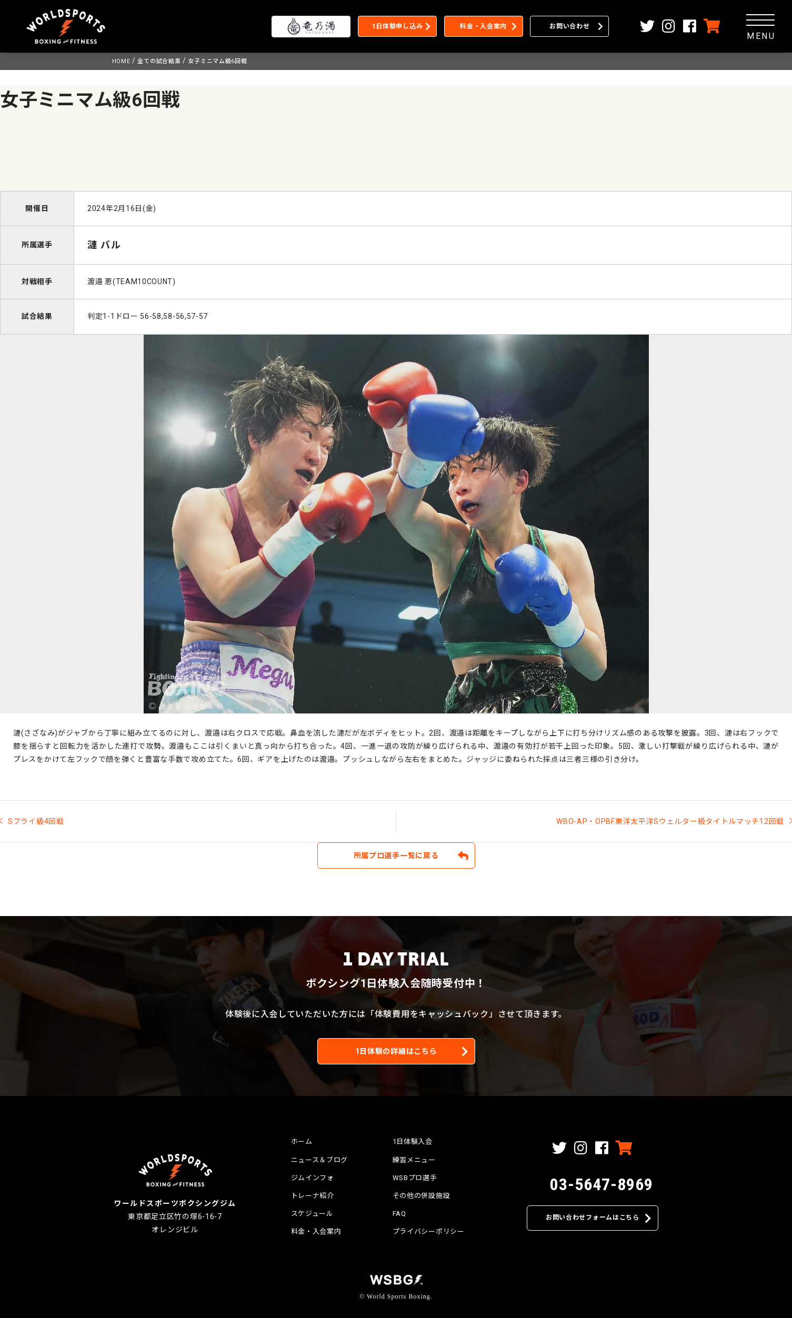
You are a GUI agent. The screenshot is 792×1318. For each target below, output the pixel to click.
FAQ (399, 1214)
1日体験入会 (413, 1141)
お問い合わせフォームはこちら (592, 1217)
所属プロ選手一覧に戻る (396, 855)
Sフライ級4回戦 (36, 821)
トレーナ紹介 (312, 1196)
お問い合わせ (569, 26)
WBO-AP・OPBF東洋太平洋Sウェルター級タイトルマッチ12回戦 (670, 821)
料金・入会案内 (483, 26)
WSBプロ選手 (415, 1178)
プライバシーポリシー (429, 1231)
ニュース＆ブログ (319, 1160)
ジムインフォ (312, 1178)
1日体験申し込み (397, 26)
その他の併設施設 (421, 1196)
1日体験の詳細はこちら (396, 1051)
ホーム (302, 1141)
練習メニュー (414, 1160)
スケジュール (312, 1214)
